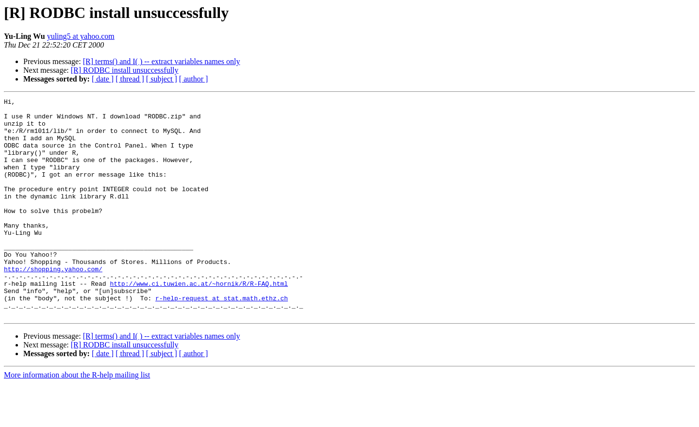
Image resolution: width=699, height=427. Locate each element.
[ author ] (193, 79)
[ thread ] (130, 79)
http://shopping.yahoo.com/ (53, 303)
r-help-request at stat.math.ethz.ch (221, 338)
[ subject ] (161, 79)
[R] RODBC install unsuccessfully (125, 70)
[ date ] (103, 79)
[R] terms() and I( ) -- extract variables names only (161, 61)
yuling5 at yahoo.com (81, 36)
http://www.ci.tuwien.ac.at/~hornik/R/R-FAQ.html (199, 321)
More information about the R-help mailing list (77, 418)
